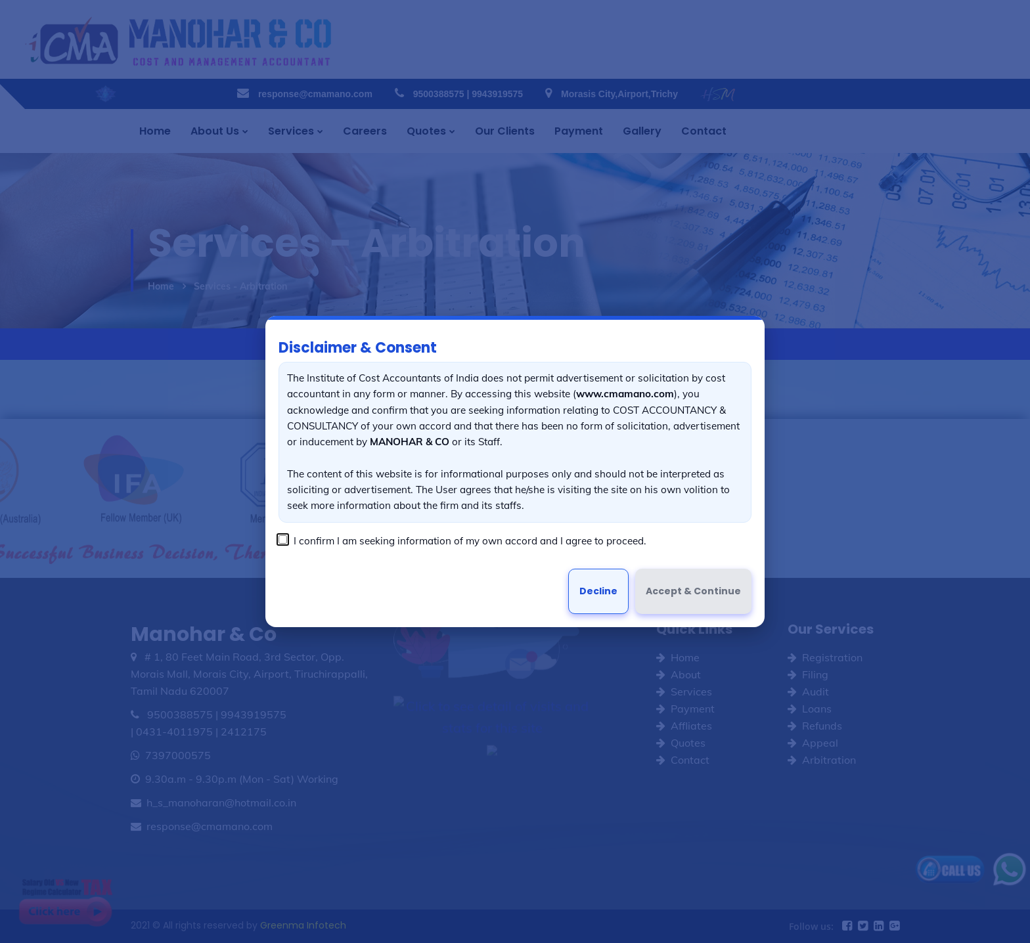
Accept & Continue (693, 591)
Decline (598, 591)
